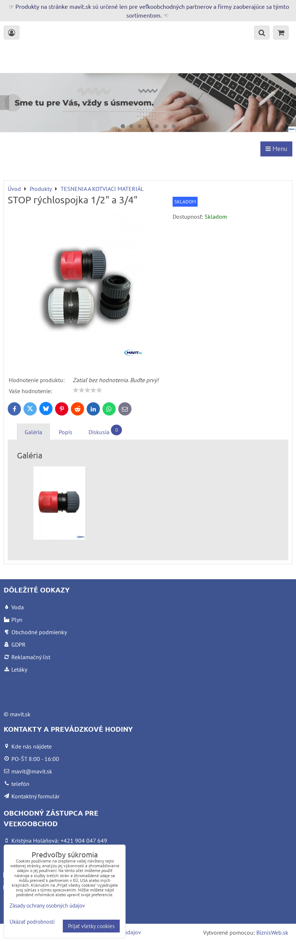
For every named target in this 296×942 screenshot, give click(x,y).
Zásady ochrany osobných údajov (47, 905)
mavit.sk (20, 714)
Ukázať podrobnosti (32, 922)
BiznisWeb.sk (272, 932)
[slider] (87, 390)
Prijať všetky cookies (91, 926)
